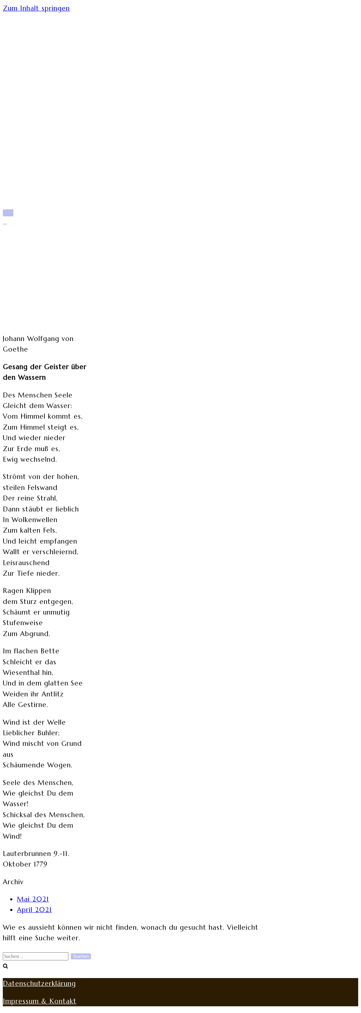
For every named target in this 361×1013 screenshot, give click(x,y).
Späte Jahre (38, 109)
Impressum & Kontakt (40, 1001)
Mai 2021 (33, 899)
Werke (29, 135)
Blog (25, 148)
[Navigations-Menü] (8, 212)
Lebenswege (40, 122)
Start (25, 71)
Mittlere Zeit (41, 96)
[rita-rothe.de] (180, 38)
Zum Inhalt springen (36, 8)
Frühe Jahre (38, 83)
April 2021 (34, 909)
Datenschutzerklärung (39, 983)
